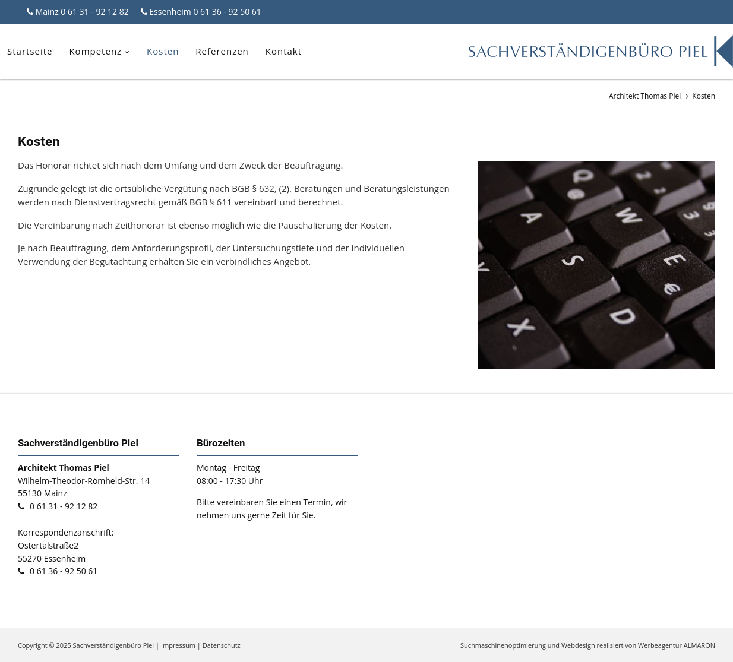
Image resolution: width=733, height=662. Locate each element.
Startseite (30, 51)
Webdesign (578, 645)
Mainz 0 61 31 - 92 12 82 (81, 11)
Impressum (178, 645)
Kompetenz (95, 51)
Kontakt (284, 51)
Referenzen (222, 51)
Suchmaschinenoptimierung (503, 645)
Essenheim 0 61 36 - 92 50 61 (204, 11)
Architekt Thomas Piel (645, 96)
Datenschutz (222, 645)
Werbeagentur (660, 645)
